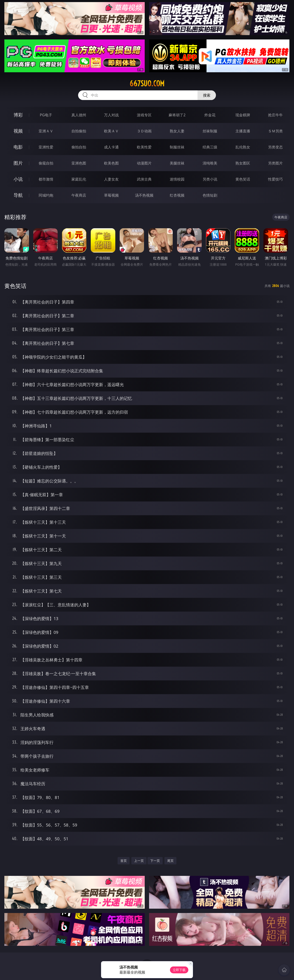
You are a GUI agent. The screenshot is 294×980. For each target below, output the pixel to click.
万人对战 (111, 114)
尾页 (170, 860)
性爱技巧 (275, 179)
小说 (18, 179)
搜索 (206, 95)
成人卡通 (111, 147)
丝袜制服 (210, 131)
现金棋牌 (242, 114)
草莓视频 (111, 195)
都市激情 (46, 179)
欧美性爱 (144, 147)
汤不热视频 (144, 195)
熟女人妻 (177, 131)
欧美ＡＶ (111, 131)
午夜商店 (78, 195)
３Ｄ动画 (144, 131)
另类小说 (210, 179)
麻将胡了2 (177, 114)
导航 (18, 195)
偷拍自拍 (78, 147)
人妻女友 (111, 179)
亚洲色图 (78, 163)
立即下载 (179, 970)
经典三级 (210, 147)
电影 (18, 147)
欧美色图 (111, 163)
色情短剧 (210, 195)
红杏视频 (177, 195)
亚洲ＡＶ (46, 131)
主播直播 (242, 131)
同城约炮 (46, 195)
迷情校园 (177, 179)
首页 (123, 860)
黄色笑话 (242, 179)
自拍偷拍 (78, 131)
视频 (18, 131)
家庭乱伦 (78, 179)
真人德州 (78, 114)
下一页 (155, 860)
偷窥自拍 (46, 163)
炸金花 (209, 114)
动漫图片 (144, 163)
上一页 (139, 860)
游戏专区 (144, 114)
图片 (18, 163)
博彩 (18, 115)
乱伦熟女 (242, 147)
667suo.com (147, 83)
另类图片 (275, 163)
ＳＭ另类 (275, 131)
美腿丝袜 (177, 163)
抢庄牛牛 (275, 114)
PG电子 (46, 114)
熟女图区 (242, 163)
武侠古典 (144, 179)
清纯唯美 (210, 163)
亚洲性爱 (46, 147)
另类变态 (275, 147)
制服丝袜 (177, 147)
